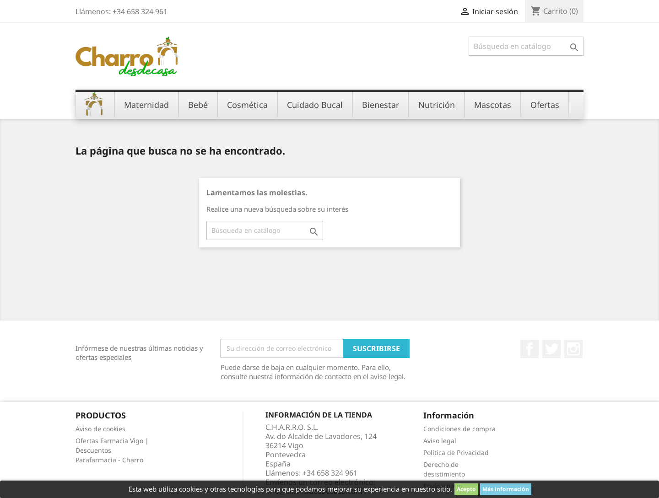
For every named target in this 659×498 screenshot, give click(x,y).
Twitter (551, 349)
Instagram (573, 349)
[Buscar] (526, 46)
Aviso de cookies (100, 428)
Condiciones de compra (459, 428)
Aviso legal (439, 440)
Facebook (529, 349)
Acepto (466, 489)
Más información (505, 489)
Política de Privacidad (456, 452)
